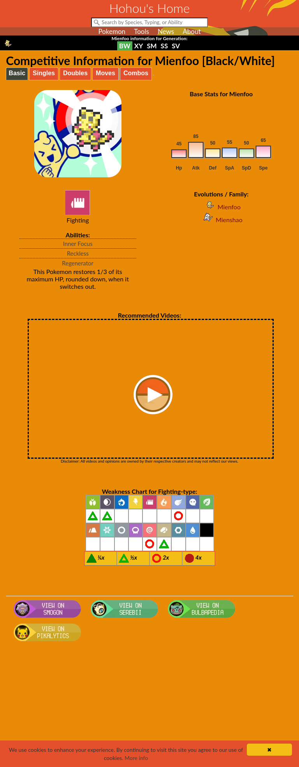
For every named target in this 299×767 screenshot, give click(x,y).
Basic (17, 73)
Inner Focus (78, 243)
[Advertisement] (149, 706)
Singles (44, 73)
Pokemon (111, 31)
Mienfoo (221, 206)
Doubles (75, 73)
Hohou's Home (149, 8)
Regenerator (77, 263)
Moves (105, 73)
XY (138, 46)
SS (164, 46)
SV (176, 46)
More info (136, 758)
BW (124, 46)
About (192, 31)
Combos (135, 73)
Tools (141, 31)
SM (152, 46)
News (166, 31)
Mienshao (221, 219)
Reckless (78, 253)
